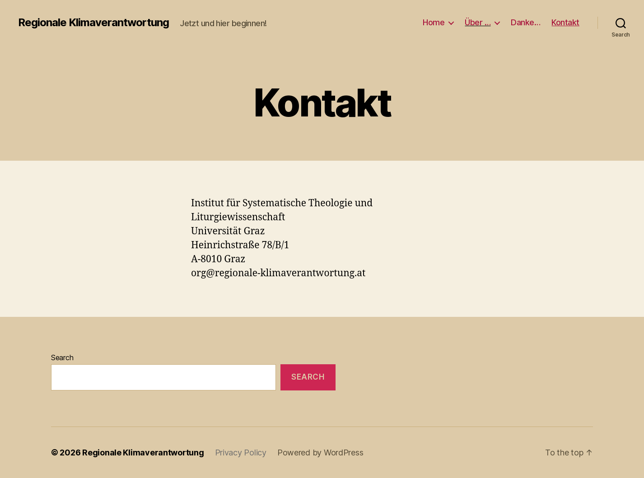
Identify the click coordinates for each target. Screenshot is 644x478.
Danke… (525, 22)
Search (62, 357)
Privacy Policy (240, 452)
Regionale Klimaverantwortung (93, 22)
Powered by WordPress (320, 452)
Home (433, 22)
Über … (477, 22)
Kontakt (565, 22)
